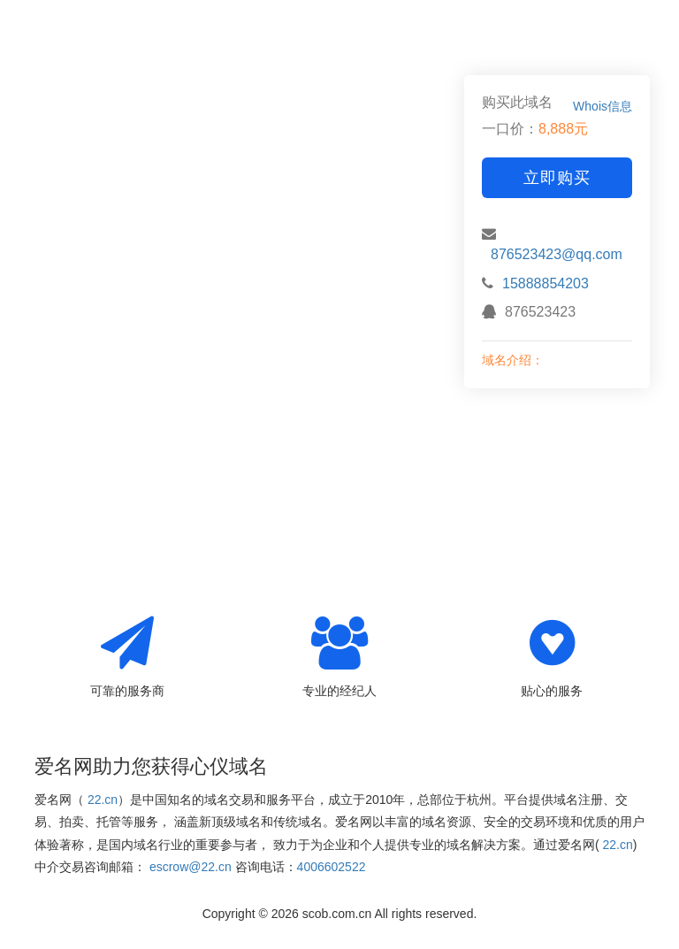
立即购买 (557, 178)
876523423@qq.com (556, 254)
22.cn (103, 799)
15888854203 (545, 283)
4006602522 (331, 867)
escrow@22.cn (190, 867)
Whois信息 (602, 106)
